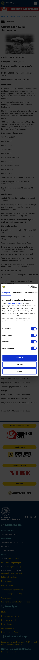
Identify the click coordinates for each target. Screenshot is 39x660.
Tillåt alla (19, 358)
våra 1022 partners (14, 303)
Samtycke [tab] (6, 292)
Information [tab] (17, 292)
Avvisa (19, 371)
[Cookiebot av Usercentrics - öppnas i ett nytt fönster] (28, 286)
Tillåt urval (19, 364)
